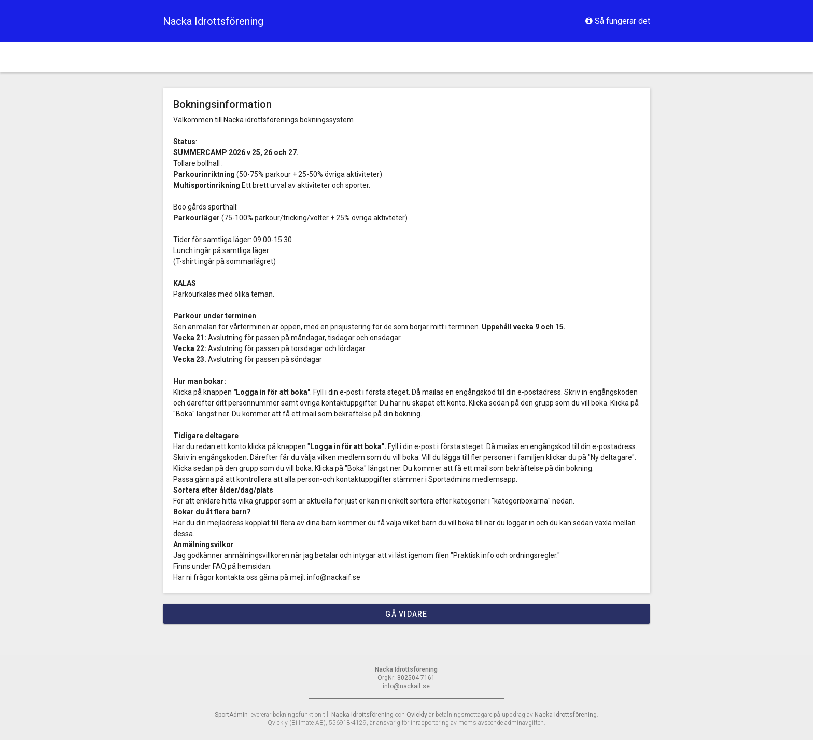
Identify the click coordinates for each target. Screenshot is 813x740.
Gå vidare (406, 614)
